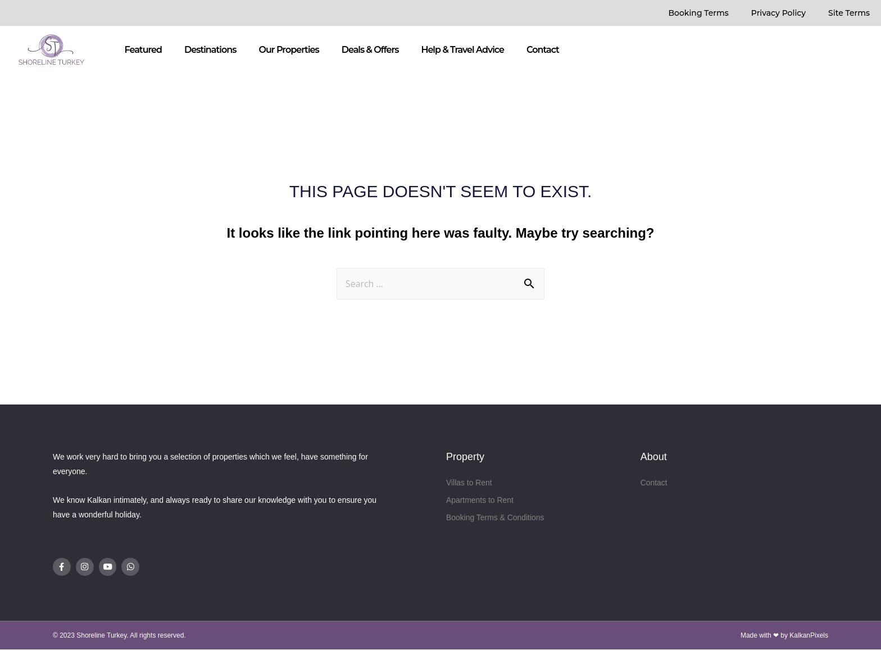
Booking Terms (698, 13)
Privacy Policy (778, 13)
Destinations (210, 49)
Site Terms (849, 13)
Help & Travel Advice (462, 49)
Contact (542, 49)
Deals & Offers (370, 49)
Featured (143, 49)
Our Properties (288, 49)
